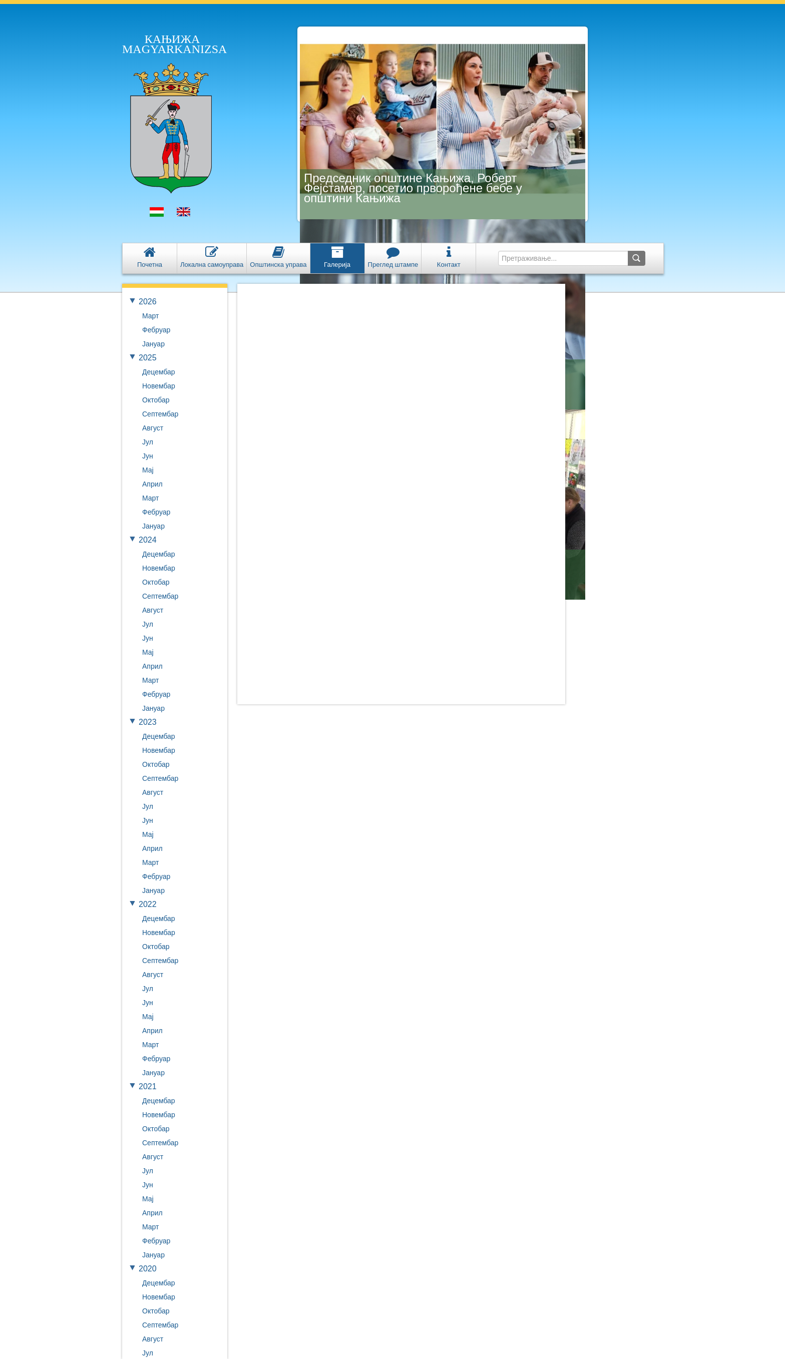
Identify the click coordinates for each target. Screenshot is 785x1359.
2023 (148, 722)
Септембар (160, 414)
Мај (148, 470)
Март (150, 316)
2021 (148, 1086)
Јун (147, 456)
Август (152, 428)
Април (152, 484)
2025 (148, 357)
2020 (148, 1268)
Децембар (158, 372)
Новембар (158, 386)
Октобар (155, 400)
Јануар (153, 344)
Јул (147, 442)
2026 (148, 301)
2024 (148, 540)
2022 (148, 904)
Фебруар (156, 330)
